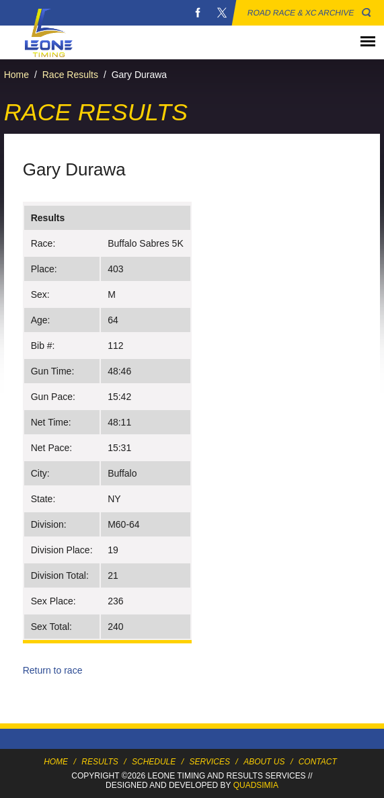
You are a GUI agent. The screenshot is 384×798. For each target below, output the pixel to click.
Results (99, 761)
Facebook (197, 12)
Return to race (53, 670)
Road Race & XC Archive (301, 12)
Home (16, 74)
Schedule (154, 761)
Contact (318, 761)
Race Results (70, 74)
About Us (263, 761)
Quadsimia (255, 785)
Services (210, 761)
